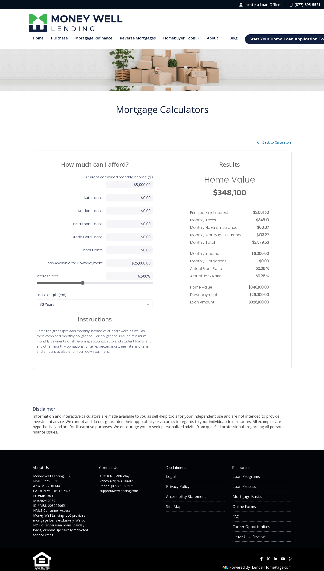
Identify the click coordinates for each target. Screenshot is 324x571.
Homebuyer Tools (180, 38)
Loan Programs (246, 469)
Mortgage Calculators (162, 109)
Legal (171, 469)
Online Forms (244, 499)
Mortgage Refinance (93, 38)
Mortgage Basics (247, 489)
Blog (233, 38)
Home (38, 38)
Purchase (59, 38)
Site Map (173, 499)
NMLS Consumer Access (51, 503)
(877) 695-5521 (305, 4)
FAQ (236, 509)
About (213, 38)
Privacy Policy (177, 479)
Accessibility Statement (186, 489)
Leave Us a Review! (249, 529)
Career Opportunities (251, 519)
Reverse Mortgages (138, 38)
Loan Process (244, 479)
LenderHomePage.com (272, 559)
